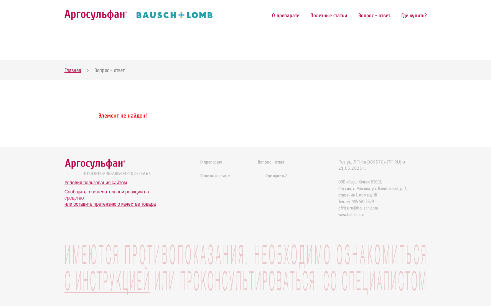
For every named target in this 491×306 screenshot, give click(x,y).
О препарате (285, 15)
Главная (72, 70)
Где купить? (414, 15)
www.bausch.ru (351, 214)
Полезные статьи (328, 15)
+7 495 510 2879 (360, 201)
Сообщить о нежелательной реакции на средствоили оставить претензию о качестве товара (110, 198)
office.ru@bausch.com (358, 208)
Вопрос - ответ (374, 15)
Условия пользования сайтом (95, 182)
